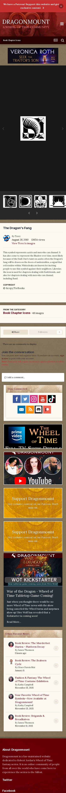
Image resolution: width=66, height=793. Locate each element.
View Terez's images (23, 235)
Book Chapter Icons (16, 304)
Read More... (14, 613)
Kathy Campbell (25, 676)
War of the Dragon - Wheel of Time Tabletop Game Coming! (30, 585)
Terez (18, 228)
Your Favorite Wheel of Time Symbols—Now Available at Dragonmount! (32, 690)
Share (15, 324)
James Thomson (26, 642)
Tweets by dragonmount (16, 777)
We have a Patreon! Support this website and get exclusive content (31, 6)
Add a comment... (14, 369)
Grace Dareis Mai (26, 659)
